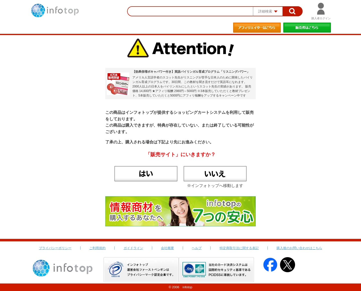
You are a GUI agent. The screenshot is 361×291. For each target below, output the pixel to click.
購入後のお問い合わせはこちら (299, 248)
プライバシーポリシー (55, 248)
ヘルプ (197, 248)
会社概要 (167, 248)
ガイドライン (133, 248)
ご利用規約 (97, 248)
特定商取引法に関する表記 (239, 248)
